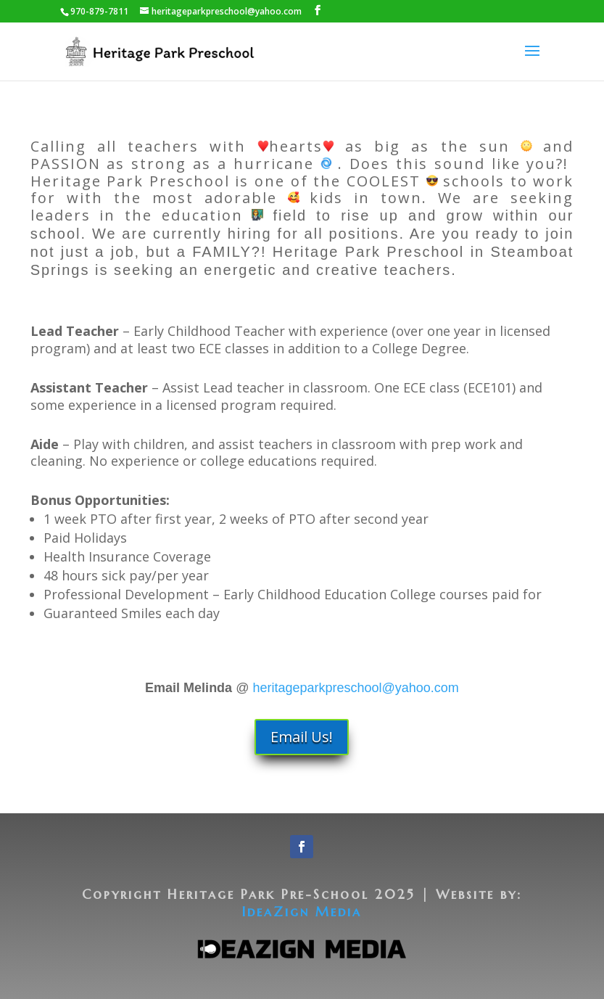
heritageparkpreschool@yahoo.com (355, 688)
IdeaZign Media (301, 911)
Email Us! (301, 737)
